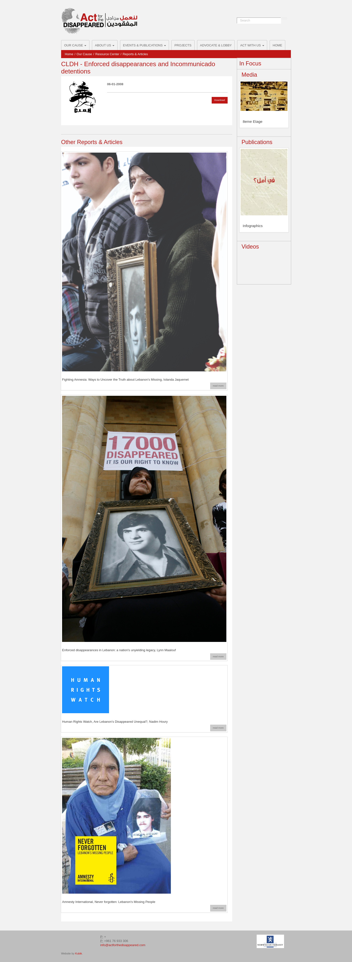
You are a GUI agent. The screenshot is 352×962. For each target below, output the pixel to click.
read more (218, 385)
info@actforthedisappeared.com (122, 945)
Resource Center (107, 54)
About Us (104, 45)
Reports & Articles (135, 54)
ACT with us (252, 45)
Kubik (78, 953)
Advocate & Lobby (216, 45)
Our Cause (75, 45)
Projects (183, 45)
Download (219, 100)
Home (277, 45)
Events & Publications (144, 45)
